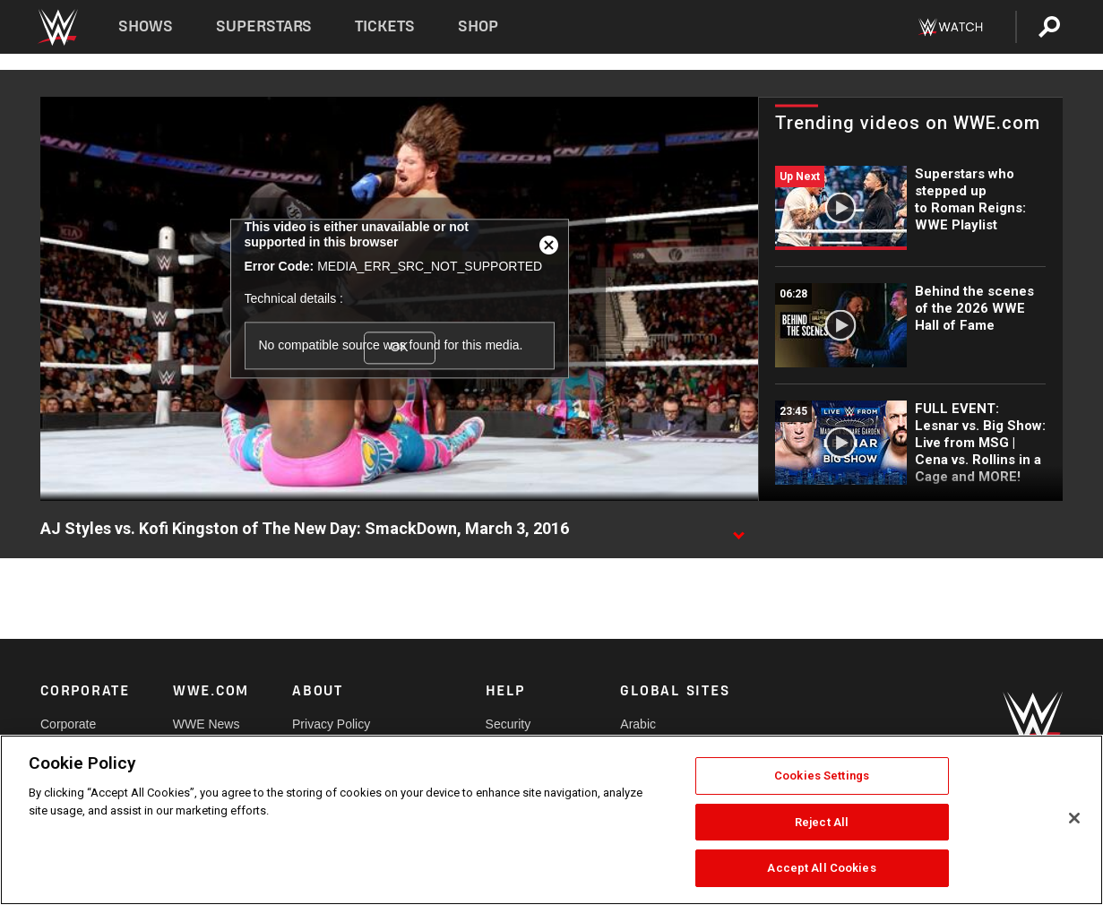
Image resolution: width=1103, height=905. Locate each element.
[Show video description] (738, 529)
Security (508, 724)
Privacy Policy (331, 724)
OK (399, 347)
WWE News (206, 724)
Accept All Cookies (821, 868)
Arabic (638, 724)
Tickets (385, 26)
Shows (145, 26)
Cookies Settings (821, 775)
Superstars (264, 26)
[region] (551, 820)
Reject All (822, 822)
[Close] (1074, 818)
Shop (478, 26)
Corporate (68, 724)
